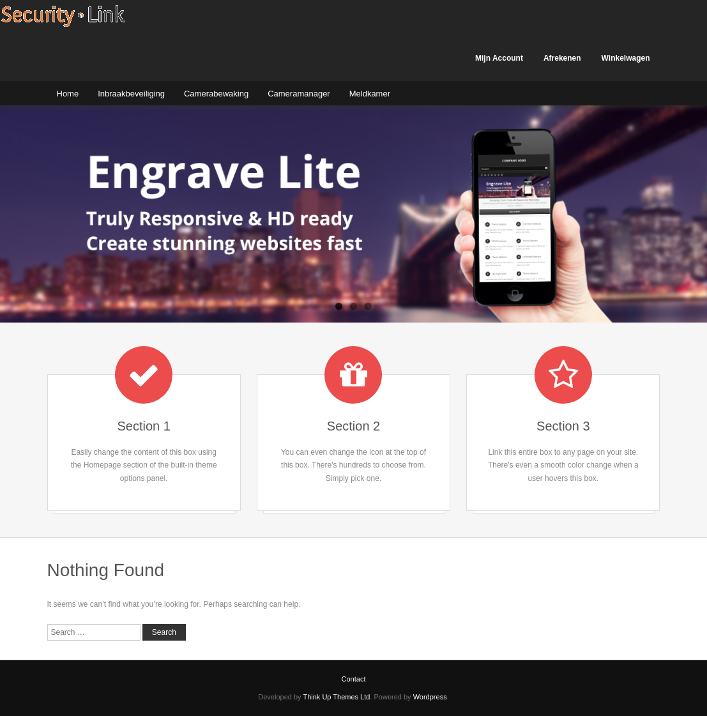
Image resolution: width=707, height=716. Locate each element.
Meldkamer (369, 93)
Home (68, 93)
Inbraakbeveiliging (131, 93)
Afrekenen (562, 58)
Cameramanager (299, 93)
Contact (354, 679)
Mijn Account (499, 58)
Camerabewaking (216, 93)
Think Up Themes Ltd (336, 697)
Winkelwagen (626, 58)
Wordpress (430, 697)
